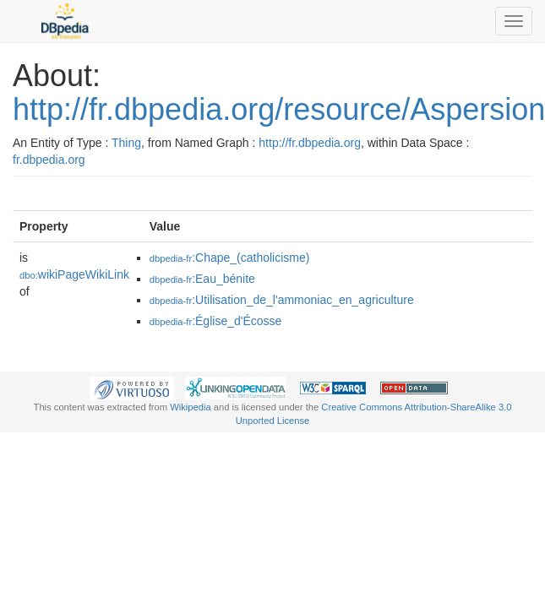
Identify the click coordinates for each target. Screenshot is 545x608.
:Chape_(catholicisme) (230, 257)
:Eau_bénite (202, 278)
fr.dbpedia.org (49, 159)
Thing (126, 142)
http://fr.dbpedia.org (310, 142)
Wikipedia (190, 407)
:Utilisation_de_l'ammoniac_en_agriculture (282, 300)
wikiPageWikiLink (74, 274)
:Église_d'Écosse (216, 321)
